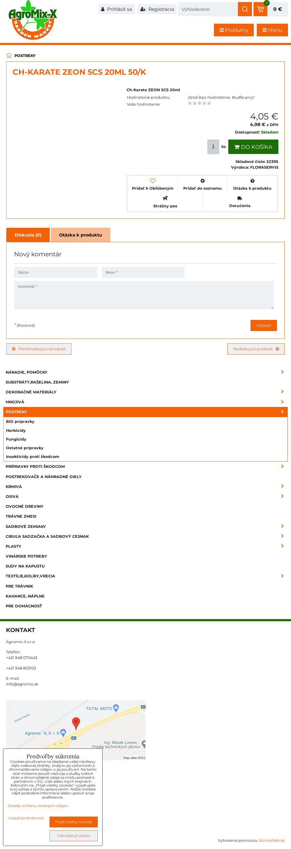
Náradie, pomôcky (147, 372)
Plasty (147, 546)
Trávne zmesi (21, 516)
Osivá (147, 496)
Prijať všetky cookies (73, 822)
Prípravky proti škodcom (147, 466)
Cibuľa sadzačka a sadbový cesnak (147, 536)
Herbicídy (16, 430)
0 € (277, 9)
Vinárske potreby (26, 556)
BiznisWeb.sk (272, 840)
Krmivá (147, 487)
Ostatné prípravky (25, 448)
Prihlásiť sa (116, 9)
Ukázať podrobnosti (26, 818)
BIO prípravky (20, 421)
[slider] (200, 103)
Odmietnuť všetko (73, 835)
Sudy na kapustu (25, 566)
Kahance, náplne (25, 596)
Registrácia (157, 9)
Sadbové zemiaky (147, 526)
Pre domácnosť (24, 606)
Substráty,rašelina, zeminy (37, 382)
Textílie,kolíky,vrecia (147, 576)
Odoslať (263, 325)
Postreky (147, 412)
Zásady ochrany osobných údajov (38, 805)
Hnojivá (147, 402)
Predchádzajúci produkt (39, 349)
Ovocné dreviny (25, 506)
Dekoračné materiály (147, 392)
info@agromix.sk (22, 684)
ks (217, 147)
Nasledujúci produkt (256, 349)
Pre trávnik (19, 586)
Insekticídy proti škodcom (32, 456)
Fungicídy (16, 439)
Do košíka (253, 147)
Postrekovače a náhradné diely (44, 476)
